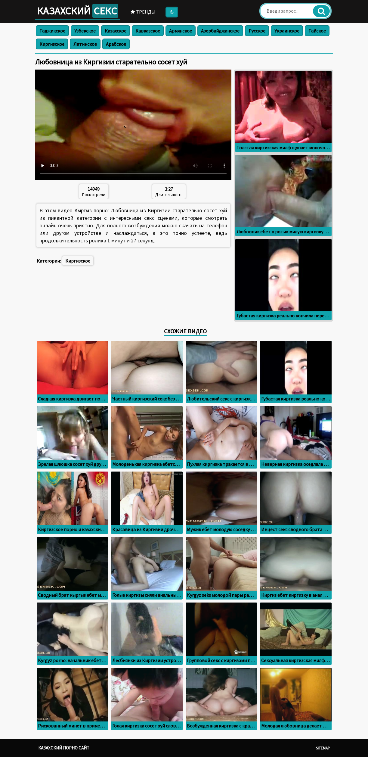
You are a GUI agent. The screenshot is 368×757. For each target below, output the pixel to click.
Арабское (116, 44)
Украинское (286, 31)
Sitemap (323, 748)
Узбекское (85, 31)
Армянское (180, 31)
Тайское (317, 31)
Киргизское (51, 44)
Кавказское (147, 31)
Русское (257, 31)
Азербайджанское (220, 31)
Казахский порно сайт (63, 748)
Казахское (115, 31)
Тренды (143, 12)
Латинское (85, 44)
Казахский (77, 11)
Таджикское (52, 31)
